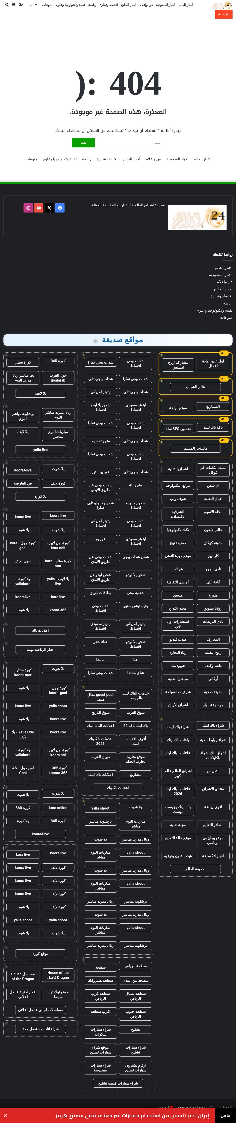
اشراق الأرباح (178, 705)
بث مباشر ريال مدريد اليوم (23, 377)
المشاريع (213, 406)
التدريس (213, 771)
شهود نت (178, 665)
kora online (58, 808)
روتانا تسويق (213, 608)
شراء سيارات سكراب (100, 1032)
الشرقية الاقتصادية (177, 514)
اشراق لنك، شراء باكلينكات (213, 755)
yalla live (40, 450)
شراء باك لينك (213, 725)
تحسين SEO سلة (178, 429)
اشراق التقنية (178, 469)
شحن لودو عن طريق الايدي (100, 577)
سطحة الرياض (136, 966)
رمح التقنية (213, 652)
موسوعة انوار (213, 705)
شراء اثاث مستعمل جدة (40, 1029)
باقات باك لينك (178, 740)
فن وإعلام (146, 5)
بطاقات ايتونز (100, 593)
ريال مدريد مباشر (135, 839)
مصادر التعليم (213, 825)
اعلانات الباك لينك (178, 753)
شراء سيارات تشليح (135, 1049)
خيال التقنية (213, 499)
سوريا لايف (23, 561)
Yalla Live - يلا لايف (23, 734)
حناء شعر (100, 642)
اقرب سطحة (100, 1011)
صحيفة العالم (195, 869)
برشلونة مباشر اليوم (23, 416)
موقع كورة (40, 953)
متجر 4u (135, 485)
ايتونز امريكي (100, 392)
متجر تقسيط (100, 441)
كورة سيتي (23, 362)
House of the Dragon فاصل (58, 975)
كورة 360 (23, 808)
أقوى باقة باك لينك (135, 741)
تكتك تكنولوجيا (178, 530)
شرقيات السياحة (178, 692)
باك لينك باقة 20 (135, 726)
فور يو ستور (100, 472)
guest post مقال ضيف (100, 697)
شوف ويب (178, 499)
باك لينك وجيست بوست (178, 809)
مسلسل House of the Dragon (23, 976)
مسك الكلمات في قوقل (213, 470)
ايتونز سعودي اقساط (136, 407)
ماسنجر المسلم (195, 448)
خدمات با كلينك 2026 (100, 741)
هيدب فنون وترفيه (178, 856)
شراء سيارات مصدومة (100, 1067)
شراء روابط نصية (213, 740)
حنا (135, 660)
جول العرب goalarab (58, 377)
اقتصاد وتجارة (109, 5)
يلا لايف (40, 393)
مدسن (178, 595)
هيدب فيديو (178, 639)
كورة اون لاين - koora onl (58, 752)
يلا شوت (135, 807)
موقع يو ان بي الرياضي (213, 840)
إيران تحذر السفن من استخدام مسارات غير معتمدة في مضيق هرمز (132, 1115)
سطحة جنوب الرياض (136, 1014)
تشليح (135, 1029)
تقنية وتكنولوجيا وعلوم (70, 5)
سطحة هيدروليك (100, 980)
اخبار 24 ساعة (213, 856)
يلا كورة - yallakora (22, 581)
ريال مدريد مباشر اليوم (58, 414)
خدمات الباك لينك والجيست (135, 695)
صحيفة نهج (178, 543)
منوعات (47, 5)
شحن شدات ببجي (135, 557)
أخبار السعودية (165, 5)
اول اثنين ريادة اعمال (213, 363)
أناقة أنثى (213, 582)
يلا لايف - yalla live (58, 581)
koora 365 (58, 610)
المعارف (213, 639)
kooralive (22, 597)
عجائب (178, 569)
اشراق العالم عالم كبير (178, 773)
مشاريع (135, 775)
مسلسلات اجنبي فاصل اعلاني (40, 1010)
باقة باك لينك (213, 427)
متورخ (213, 595)
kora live (58, 597)
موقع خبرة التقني (178, 556)
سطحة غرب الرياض (100, 996)
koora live (58, 515)
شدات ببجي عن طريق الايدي (100, 487)
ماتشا (100, 660)
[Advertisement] (118, 33)
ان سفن (213, 485)
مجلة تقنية (178, 825)
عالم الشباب (195, 387)
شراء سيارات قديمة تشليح (118, 1083)
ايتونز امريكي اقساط (100, 523)
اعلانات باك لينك (100, 775)
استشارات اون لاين (178, 624)
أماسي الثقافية (178, 582)
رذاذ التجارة (178, 652)
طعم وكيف (213, 665)
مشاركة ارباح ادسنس (178, 365)
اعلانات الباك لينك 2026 (178, 791)
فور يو (100, 539)
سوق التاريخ (100, 712)
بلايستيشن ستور (135, 606)
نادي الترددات (213, 621)
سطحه (100, 967)
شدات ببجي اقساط (135, 363)
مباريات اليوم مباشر (136, 823)
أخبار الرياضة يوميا (40, 649)
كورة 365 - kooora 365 (58, 770)
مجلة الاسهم (213, 512)
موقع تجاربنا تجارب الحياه (135, 759)
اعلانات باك (40, 630)
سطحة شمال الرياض (135, 996)
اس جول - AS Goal (23, 770)
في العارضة (23, 483)
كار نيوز (213, 556)
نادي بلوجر (213, 569)
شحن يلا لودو (135, 575)
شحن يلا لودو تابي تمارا (100, 505)
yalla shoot (100, 808)
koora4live (23, 470)
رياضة (92, 5)
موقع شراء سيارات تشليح (100, 1049)
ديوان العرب (100, 757)
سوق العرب (136, 712)
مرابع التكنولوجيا (177, 485)
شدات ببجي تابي (100, 379)
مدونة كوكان (213, 543)
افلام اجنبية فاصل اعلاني (22, 994)
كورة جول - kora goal (23, 545)
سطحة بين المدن (135, 980)
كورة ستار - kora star (58, 563)
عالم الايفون (213, 530)
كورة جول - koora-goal (58, 690)
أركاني (213, 679)
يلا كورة (40, 496)
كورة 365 (58, 361)
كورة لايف (58, 483)
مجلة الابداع (178, 608)
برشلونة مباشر (100, 821)
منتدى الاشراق (213, 789)
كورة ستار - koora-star (23, 672)
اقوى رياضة (213, 807)
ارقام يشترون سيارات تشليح (135, 1067)
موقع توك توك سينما (58, 994)
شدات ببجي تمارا (100, 362)
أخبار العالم (185, 5)
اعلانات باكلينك (118, 788)
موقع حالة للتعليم (178, 838)
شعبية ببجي (135, 593)
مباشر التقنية (178, 679)
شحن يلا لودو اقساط (100, 407)
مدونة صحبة (213, 692)
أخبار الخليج (128, 5)
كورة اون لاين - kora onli (58, 545)
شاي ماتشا (135, 673)
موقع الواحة (178, 408)
